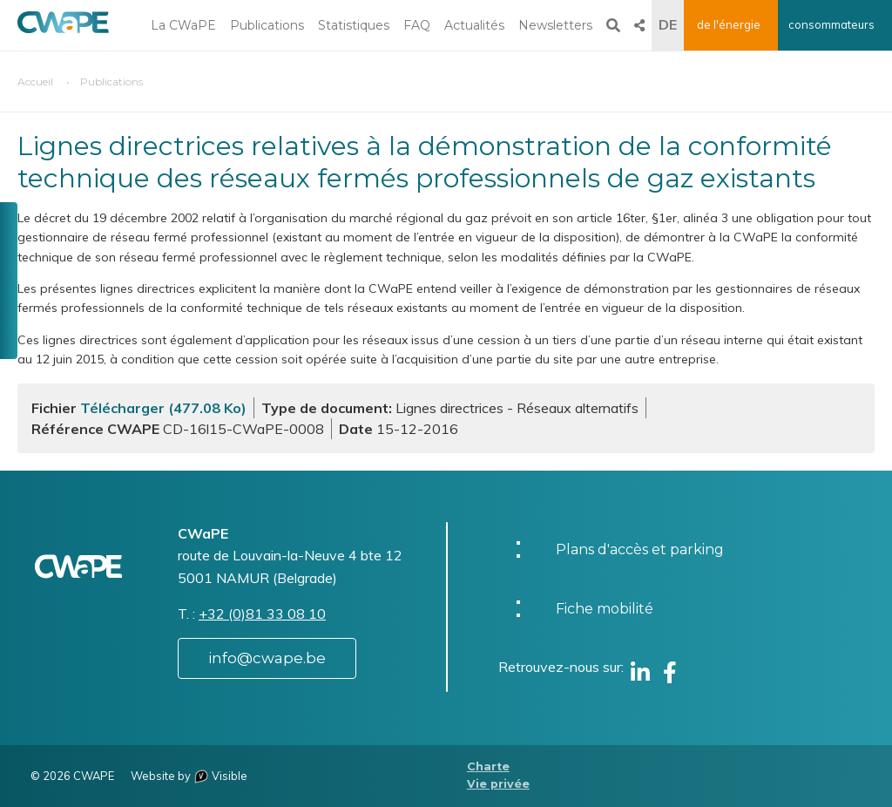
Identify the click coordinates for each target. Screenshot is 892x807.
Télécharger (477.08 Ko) (163, 408)
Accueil (35, 81)
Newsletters (555, 25)
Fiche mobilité (604, 608)
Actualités (474, 25)
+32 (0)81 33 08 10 (262, 613)
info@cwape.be (267, 658)
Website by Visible (189, 776)
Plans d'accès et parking (640, 549)
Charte (488, 766)
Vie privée (498, 783)
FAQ (416, 25)
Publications (267, 25)
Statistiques (353, 25)
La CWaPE (183, 25)
